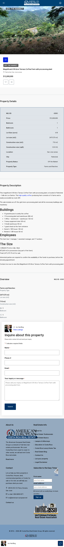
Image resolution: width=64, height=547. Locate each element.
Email (7, 368)
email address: (39, 483)
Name (7, 348)
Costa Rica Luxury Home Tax (45, 448)
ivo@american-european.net (17, 498)
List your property (41, 459)
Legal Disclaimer (41, 462)
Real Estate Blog (41, 452)
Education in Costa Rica (43, 445)
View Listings (18, 330)
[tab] (5, 59)
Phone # (8, 358)
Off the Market (11, 65)
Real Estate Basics (42, 438)
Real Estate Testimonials (44, 434)
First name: (38, 476)
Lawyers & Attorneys (42, 441)
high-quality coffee (25, 195)
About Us (38, 431)
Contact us (10, 502)
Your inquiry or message (15, 378)
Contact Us (39, 455)
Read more (10, 459)
